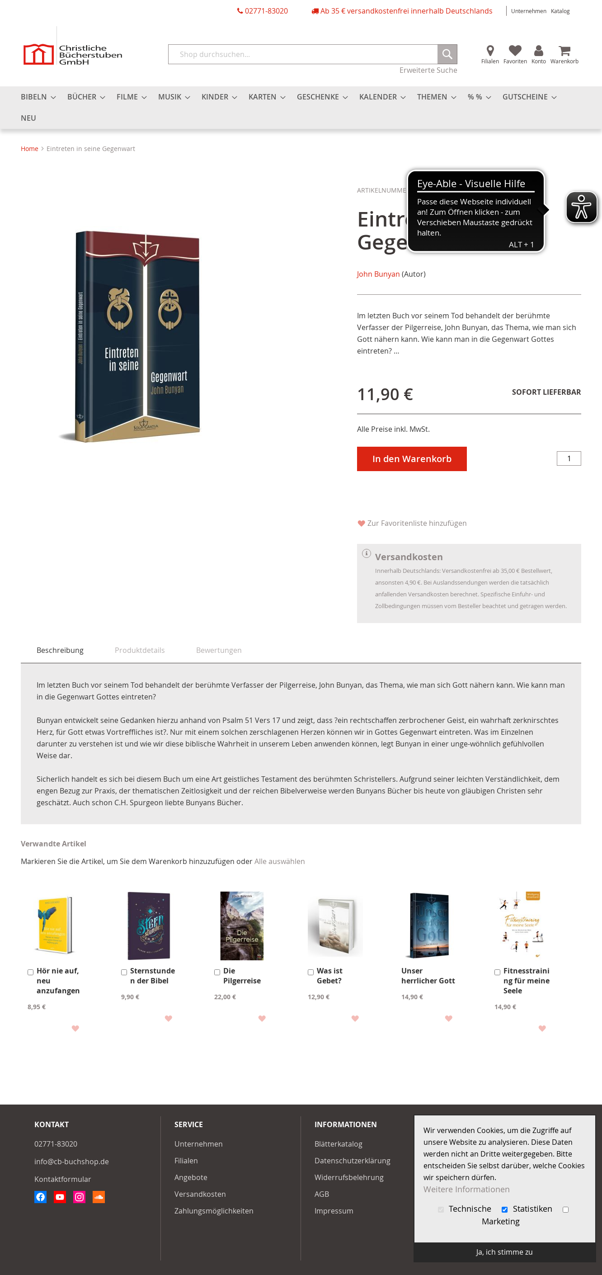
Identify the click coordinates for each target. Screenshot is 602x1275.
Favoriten (515, 61)
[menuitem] (35, 97)
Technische (466, 1209)
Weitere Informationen (466, 1189)
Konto (538, 61)
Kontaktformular (62, 1179)
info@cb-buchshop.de (71, 1161)
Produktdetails (140, 650)
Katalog (560, 10)
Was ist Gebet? (330, 976)
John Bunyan (378, 274)
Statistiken (528, 1209)
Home (29, 148)
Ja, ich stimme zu (504, 1252)
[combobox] (312, 54)
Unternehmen (528, 10)
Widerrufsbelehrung (349, 1177)
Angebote (190, 1177)
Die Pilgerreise (242, 976)
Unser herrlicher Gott (428, 976)
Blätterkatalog (338, 1144)
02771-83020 (266, 11)
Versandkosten (200, 1194)
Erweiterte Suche (428, 70)
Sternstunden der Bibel (152, 976)
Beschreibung (60, 650)
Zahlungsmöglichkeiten (214, 1211)
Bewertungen (219, 650)
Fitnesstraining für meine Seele (526, 981)
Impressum (334, 1211)
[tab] (60, 650)
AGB (322, 1194)
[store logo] (73, 45)
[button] (75, 1028)
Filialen (490, 61)
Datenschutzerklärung (352, 1161)
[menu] (301, 107)
